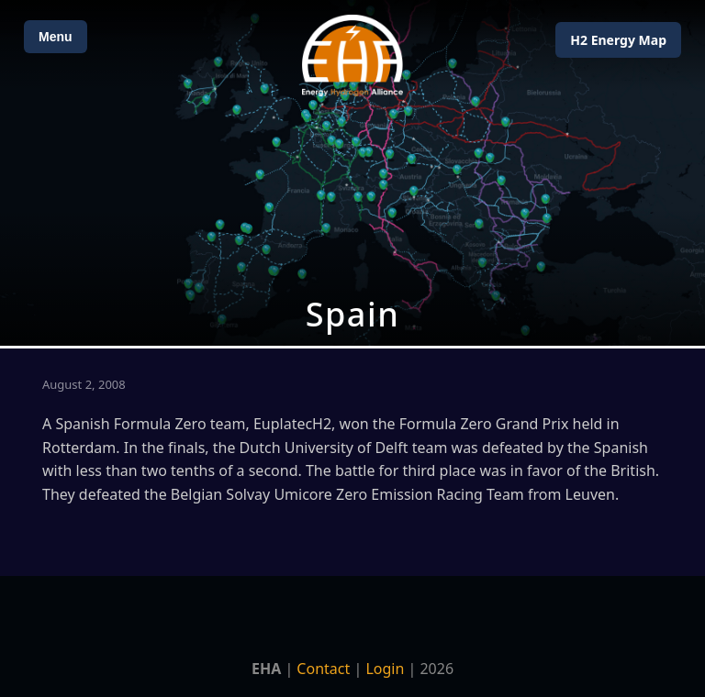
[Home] (352, 55)
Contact (323, 668)
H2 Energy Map (618, 40)
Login (384, 668)
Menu (56, 36)
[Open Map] (352, 173)
